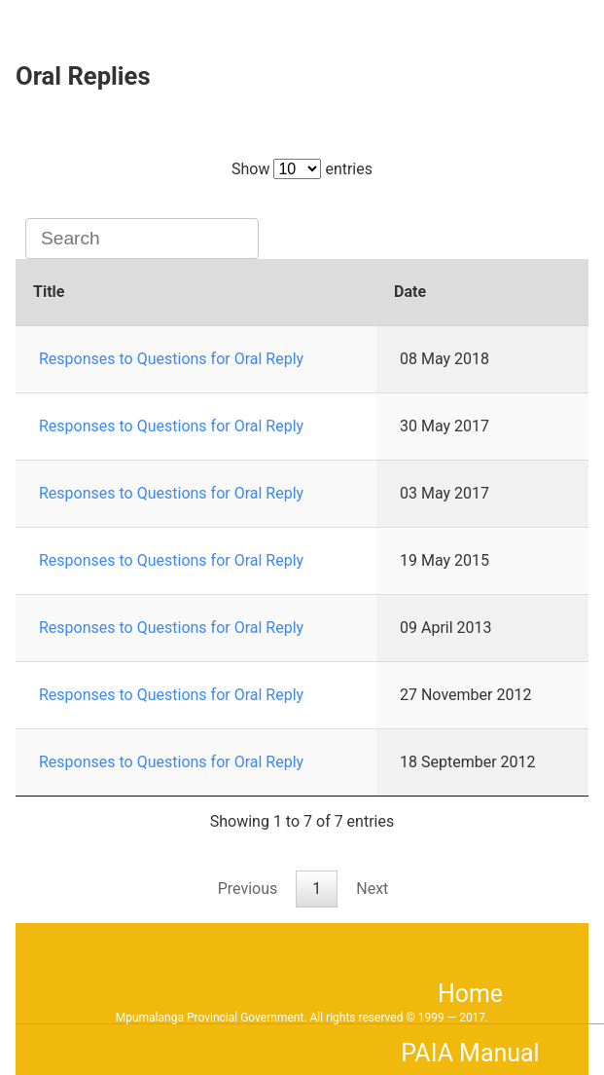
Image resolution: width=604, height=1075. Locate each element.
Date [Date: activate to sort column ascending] (410, 291)
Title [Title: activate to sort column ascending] (48, 291)
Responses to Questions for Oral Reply (171, 359)
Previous (248, 888)
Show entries (302, 169)
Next (372, 888)
